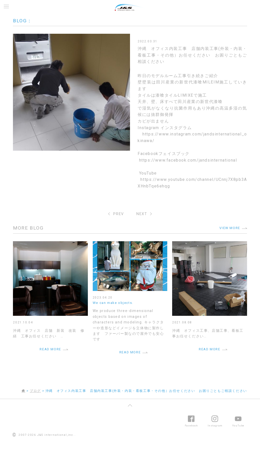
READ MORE (50, 349)
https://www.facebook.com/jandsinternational (188, 160)
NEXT (141, 214)
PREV (118, 214)
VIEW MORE (229, 228)
